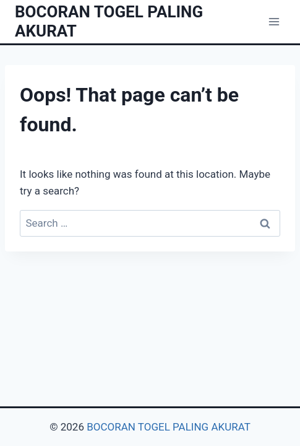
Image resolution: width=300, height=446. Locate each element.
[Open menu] (273, 21)
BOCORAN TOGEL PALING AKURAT (169, 427)
